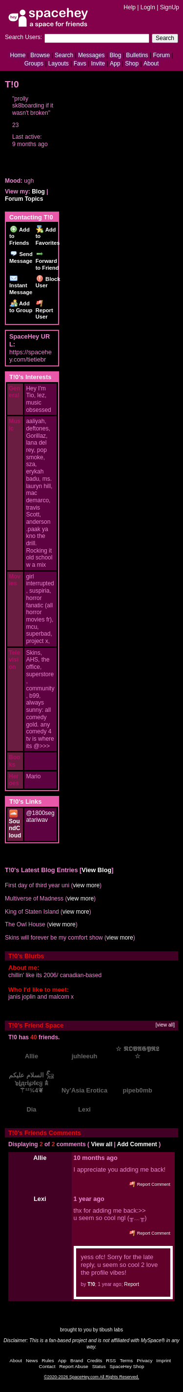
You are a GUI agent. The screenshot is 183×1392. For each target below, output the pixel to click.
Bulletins (137, 55)
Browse (40, 55)
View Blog (96, 870)
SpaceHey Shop (127, 1366)
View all (101, 1144)
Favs (80, 63)
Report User (44, 310)
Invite (98, 63)
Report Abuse (73, 1366)
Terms (126, 1360)
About (151, 63)
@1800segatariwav (40, 817)
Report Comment (149, 1184)
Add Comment (137, 1144)
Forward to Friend (47, 260)
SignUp (169, 7)
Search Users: (23, 37)
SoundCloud (15, 825)
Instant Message (20, 285)
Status (99, 1366)
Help (129, 7)
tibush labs (111, 1329)
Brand (76, 1360)
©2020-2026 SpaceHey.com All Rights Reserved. (91, 1376)
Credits (94, 1360)
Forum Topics (24, 198)
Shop (132, 63)
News (32, 1360)
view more (86, 885)
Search (165, 38)
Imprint (163, 1360)
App (115, 63)
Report (131, 1284)
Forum (161, 55)
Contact (47, 1366)
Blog (115, 55)
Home (17, 55)
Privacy (144, 1360)
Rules (48, 1360)
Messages (91, 55)
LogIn (148, 7)
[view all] (165, 1025)
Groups (33, 63)
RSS (111, 1360)
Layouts (58, 63)
